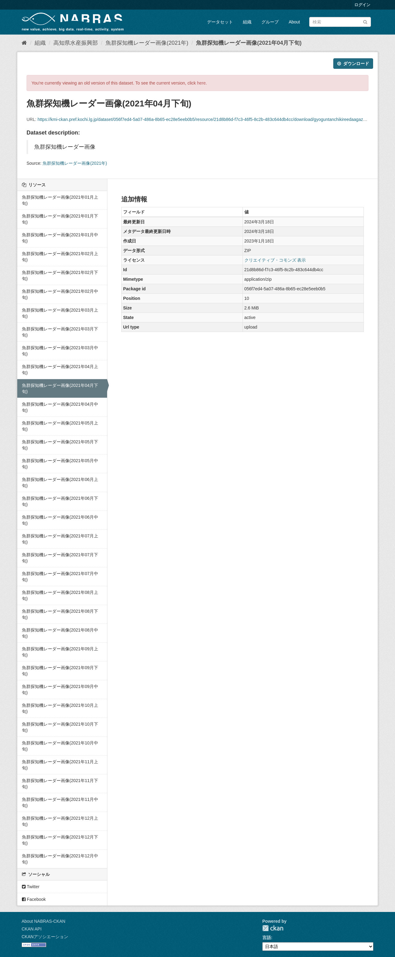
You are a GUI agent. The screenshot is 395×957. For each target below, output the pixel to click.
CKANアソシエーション (45, 936)
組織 (247, 21)
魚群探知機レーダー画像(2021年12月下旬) (60, 840)
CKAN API (32, 928)
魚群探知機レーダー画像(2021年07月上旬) (60, 539)
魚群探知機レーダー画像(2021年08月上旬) (60, 595)
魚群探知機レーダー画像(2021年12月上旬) (60, 821)
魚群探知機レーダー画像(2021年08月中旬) (60, 633)
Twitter (31, 886)
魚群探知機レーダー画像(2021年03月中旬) (60, 350)
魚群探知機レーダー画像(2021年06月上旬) (60, 482)
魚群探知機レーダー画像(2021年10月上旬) (60, 708)
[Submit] (365, 21)
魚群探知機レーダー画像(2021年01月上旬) (60, 200)
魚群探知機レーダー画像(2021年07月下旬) (60, 557)
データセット (220, 21)
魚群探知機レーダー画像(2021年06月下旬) (60, 501)
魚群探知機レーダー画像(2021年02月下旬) (60, 275)
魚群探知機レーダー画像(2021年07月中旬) (60, 576)
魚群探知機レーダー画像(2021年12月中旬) (60, 858)
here (201, 83)
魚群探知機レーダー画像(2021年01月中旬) (60, 237)
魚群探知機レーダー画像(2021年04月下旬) (248, 43)
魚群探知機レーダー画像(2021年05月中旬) (60, 463)
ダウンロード (353, 63)
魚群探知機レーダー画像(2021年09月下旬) (60, 670)
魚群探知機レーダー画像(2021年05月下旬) (60, 444)
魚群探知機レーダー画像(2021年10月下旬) (60, 727)
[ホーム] (24, 43)
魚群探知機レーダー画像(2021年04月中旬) (60, 407)
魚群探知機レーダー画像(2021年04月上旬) (60, 369)
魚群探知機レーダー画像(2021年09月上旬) (60, 651)
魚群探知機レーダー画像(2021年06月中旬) (60, 520)
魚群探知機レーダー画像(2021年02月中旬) (60, 294)
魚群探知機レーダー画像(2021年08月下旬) (60, 614)
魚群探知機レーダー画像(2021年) (147, 43)
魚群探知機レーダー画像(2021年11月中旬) (60, 802)
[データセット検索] (340, 22)
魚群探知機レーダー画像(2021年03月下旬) (60, 332)
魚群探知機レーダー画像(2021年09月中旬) (60, 689)
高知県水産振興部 (75, 43)
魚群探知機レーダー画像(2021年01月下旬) (60, 219)
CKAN (272, 928)
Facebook (34, 899)
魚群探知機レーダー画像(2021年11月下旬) (60, 783)
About (294, 21)
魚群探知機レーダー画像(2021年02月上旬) (60, 256)
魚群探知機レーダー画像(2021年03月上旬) (60, 313)
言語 (266, 937)
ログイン (362, 4)
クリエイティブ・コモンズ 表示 (275, 260)
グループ (270, 21)
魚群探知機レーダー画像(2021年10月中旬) (60, 746)
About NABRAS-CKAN (43, 921)
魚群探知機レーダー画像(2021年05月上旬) (60, 426)
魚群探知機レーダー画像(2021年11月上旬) (60, 764)
